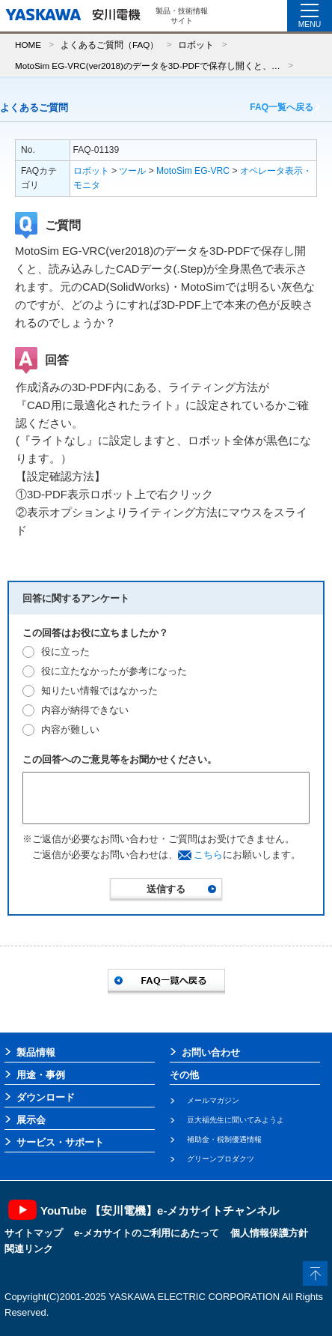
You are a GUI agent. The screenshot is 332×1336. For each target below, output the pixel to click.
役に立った (65, 651)
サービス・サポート (60, 1142)
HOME (28, 44)
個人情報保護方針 (269, 1233)
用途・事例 (40, 1074)
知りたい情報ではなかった (99, 690)
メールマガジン (213, 1100)
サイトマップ (33, 1233)
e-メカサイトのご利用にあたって (146, 1233)
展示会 (31, 1119)
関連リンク (28, 1248)
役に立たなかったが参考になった (114, 671)
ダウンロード (45, 1097)
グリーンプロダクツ (220, 1159)
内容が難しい (70, 729)
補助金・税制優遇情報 (224, 1139)
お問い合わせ (211, 1052)
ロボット (196, 44)
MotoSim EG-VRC (193, 171)
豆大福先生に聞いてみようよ (235, 1120)
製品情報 (35, 1052)
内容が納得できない (85, 710)
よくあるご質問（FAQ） (110, 44)
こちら (208, 854)
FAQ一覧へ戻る (281, 107)
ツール (132, 171)
